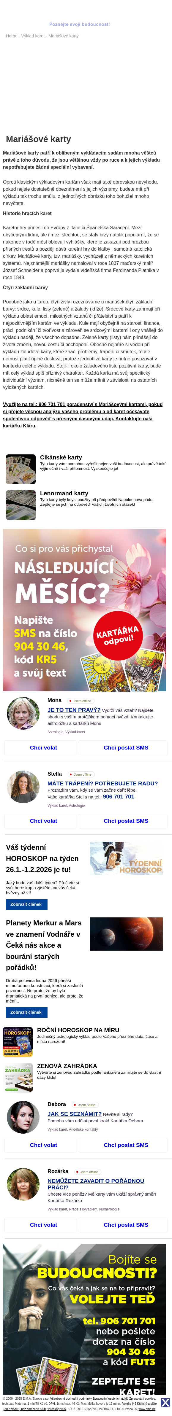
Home (11, 36)
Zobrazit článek (26, 904)
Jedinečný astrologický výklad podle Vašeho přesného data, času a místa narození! (97, 1038)
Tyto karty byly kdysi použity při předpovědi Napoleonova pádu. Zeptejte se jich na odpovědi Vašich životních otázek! (97, 502)
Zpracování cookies (142, 1398)
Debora (73, 1104)
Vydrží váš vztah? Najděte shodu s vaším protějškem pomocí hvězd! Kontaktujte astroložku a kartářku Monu (101, 717)
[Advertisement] (84, 84)
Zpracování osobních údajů (111, 1398)
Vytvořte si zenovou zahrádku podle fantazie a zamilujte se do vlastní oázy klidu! (99, 1074)
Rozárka (74, 1171)
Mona (71, 700)
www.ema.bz (147, 1409)
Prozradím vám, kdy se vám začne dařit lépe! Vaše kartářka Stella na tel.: (103, 790)
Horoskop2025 (56, 1409)
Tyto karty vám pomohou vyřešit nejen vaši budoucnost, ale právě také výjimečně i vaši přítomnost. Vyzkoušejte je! (103, 466)
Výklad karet (33, 36)
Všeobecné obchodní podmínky (71, 1398)
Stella (71, 774)
